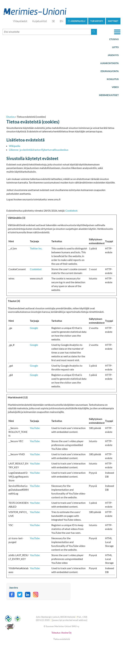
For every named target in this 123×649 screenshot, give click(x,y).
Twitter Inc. (36, 248)
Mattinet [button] (113, 21)
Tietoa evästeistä (61, 639)
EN (61, 21)
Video (115, 87)
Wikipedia (14, 145)
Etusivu (114, 39)
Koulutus (113, 79)
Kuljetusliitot (39, 21)
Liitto (115, 47)
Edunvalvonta (110, 71)
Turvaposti (96, 21)
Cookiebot (71, 210)
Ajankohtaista (109, 63)
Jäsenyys (113, 55)
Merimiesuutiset (109, 95)
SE (53, 21)
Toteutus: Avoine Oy (61, 632)
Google (34, 327)
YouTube (35, 427)
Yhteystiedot (20, 21)
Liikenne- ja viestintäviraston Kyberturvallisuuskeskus (38, 149)
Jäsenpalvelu (76, 21)
